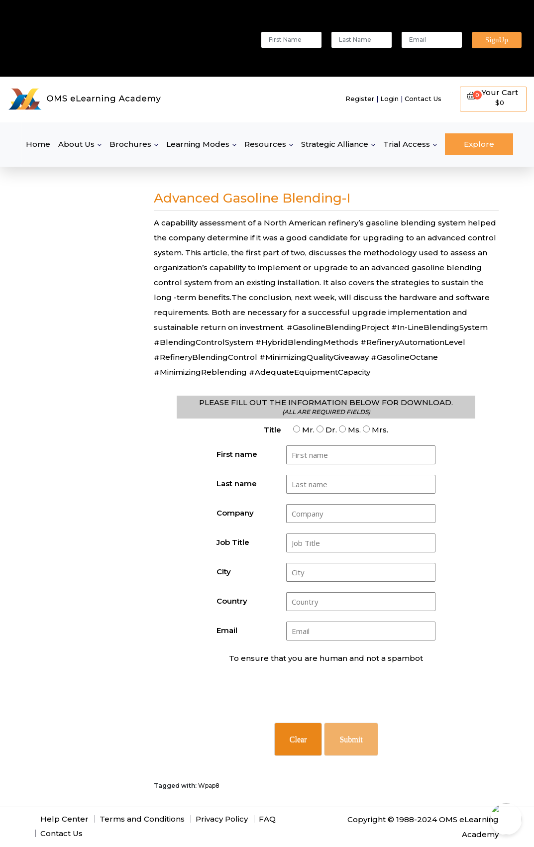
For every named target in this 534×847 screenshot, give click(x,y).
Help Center (64, 819)
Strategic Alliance (334, 144)
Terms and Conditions (142, 819)
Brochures (130, 144)
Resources (265, 144)
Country (231, 601)
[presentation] (327, 698)
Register (359, 99)
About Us (76, 144)
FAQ (267, 819)
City (223, 571)
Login (389, 99)
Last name (236, 483)
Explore (479, 144)
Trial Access (406, 144)
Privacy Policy (222, 819)
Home (38, 144)
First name (236, 454)
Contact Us (423, 99)
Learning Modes (197, 144)
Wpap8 (208, 785)
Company (235, 513)
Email (226, 630)
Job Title (232, 542)
